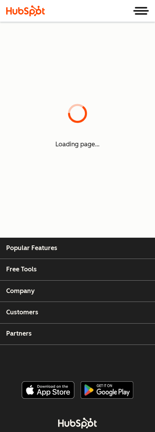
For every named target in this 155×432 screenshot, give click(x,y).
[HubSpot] (25, 11)
